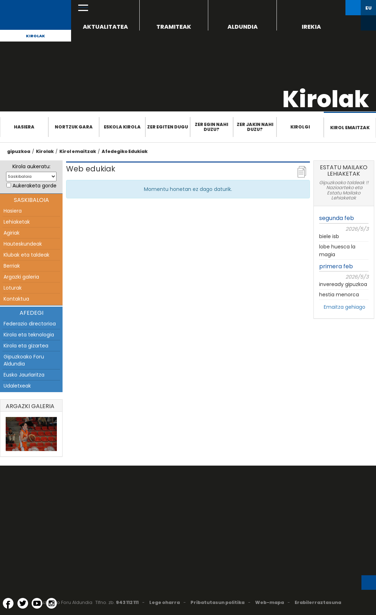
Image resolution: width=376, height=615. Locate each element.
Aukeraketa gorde (34, 185)
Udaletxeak (17, 385)
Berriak (12, 265)
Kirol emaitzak (350, 128)
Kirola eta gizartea (26, 345)
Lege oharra (164, 602)
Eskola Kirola (122, 127)
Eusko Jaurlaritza (24, 374)
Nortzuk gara (74, 127)
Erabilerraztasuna (318, 602)
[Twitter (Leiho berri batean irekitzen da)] (22, 603)
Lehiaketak (17, 221)
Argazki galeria (21, 276)
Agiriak (12, 232)
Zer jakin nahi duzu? (255, 126)
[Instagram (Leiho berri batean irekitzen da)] (51, 603)
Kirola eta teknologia (29, 334)
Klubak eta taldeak (26, 254)
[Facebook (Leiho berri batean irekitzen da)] (8, 603)
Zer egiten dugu (167, 127)
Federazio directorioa (30, 323)
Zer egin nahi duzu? (211, 126)
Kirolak (35, 36)
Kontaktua (16, 298)
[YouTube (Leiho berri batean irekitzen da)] (37, 603)
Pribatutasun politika (217, 602)
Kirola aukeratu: (31, 166)
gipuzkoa (18, 151)
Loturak (13, 287)
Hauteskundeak (23, 243)
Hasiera (24, 127)
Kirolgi (300, 127)
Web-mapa (269, 602)
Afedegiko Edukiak (124, 151)
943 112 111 (127, 602)
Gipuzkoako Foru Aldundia (24, 360)
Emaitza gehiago (344, 307)
